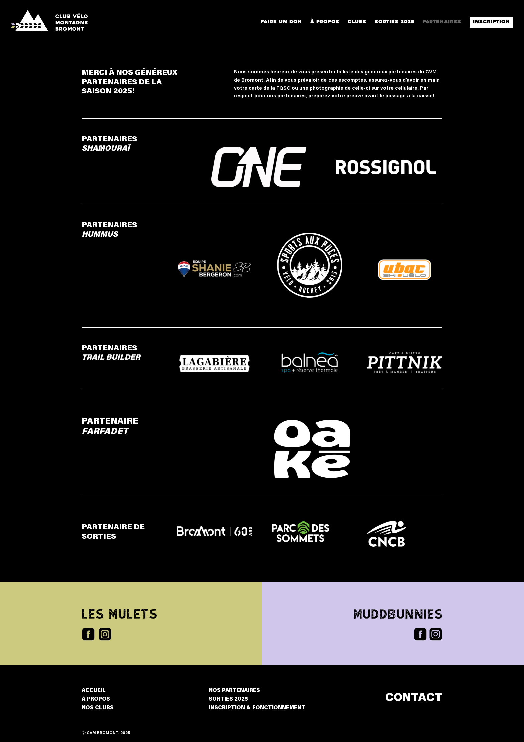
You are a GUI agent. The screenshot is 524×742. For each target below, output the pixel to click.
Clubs (357, 22)
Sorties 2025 (394, 22)
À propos (324, 22)
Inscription (491, 22)
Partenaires (442, 22)
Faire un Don (281, 22)
